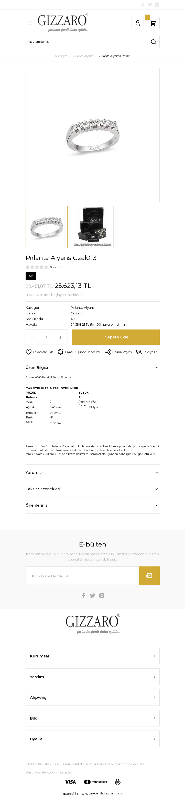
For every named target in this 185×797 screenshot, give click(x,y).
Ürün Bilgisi (37, 367)
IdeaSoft (68, 793)
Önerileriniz (37, 505)
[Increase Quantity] (60, 337)
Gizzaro (77, 313)
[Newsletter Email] (93, 575)
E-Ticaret (82, 793)
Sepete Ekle (116, 337)
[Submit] (149, 575)
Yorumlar (34, 472)
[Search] (93, 42)
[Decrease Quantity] (33, 337)
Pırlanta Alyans (82, 308)
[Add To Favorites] (39, 352)
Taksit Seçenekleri (43, 489)
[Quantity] (46, 337)
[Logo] (63, 23)
